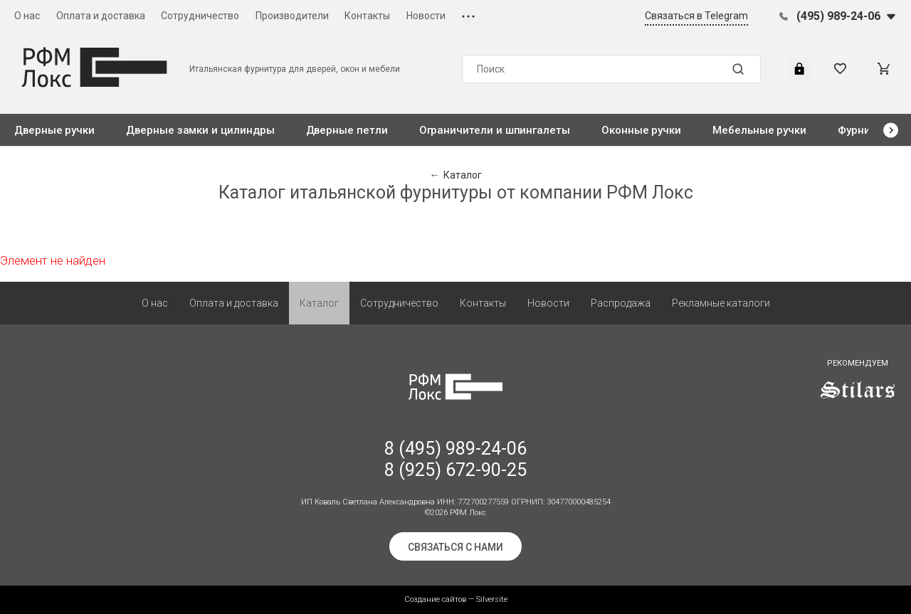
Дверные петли (347, 130)
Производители (292, 15)
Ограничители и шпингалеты (494, 130)
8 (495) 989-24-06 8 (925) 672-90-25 (455, 459)
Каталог (319, 303)
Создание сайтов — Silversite (455, 599)
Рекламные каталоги (721, 303)
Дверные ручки (54, 130)
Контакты (367, 15)
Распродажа (621, 303)
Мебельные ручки (759, 130)
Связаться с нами (455, 547)
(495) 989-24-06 (838, 16)
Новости (426, 15)
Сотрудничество (200, 15)
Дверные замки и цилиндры (200, 130)
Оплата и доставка (100, 15)
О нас (27, 15)
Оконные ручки (641, 130)
